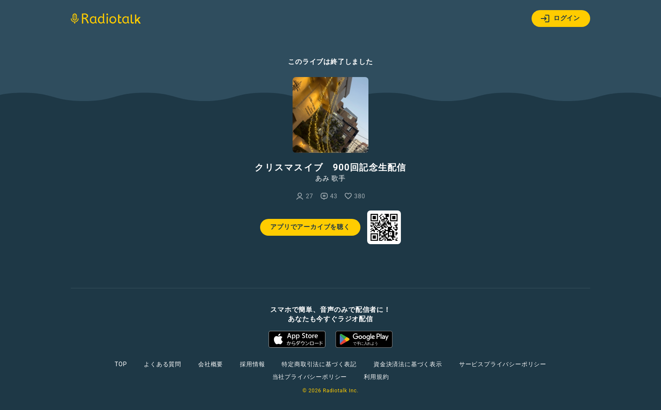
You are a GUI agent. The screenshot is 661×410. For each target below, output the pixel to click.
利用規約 (376, 376)
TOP (121, 364)
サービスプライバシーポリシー (502, 364)
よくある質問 (162, 364)
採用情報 (252, 364)
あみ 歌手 (330, 178)
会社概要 (210, 364)
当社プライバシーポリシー (309, 376)
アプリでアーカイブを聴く (310, 227)
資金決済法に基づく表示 (407, 364)
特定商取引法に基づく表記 (319, 364)
